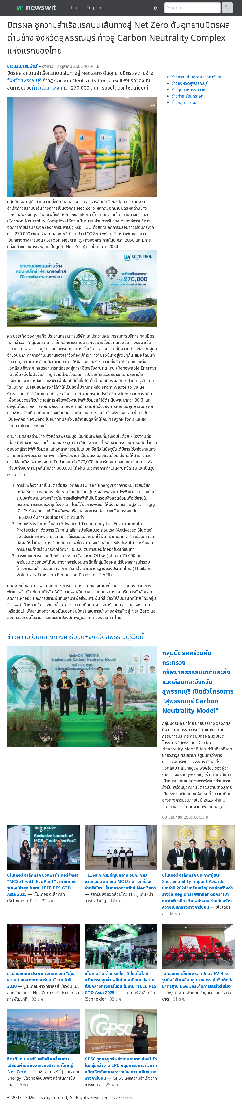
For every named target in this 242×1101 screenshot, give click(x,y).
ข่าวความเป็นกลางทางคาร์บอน (197, 77)
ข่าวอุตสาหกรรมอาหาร (191, 90)
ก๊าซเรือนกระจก (47, 88)
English (93, 8)
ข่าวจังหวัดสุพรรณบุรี (190, 83)
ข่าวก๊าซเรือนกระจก (187, 96)
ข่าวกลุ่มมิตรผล (185, 102)
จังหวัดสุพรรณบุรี (24, 80)
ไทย (74, 8)
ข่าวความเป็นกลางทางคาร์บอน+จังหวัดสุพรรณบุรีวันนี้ (75, 637)
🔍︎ (227, 8)
